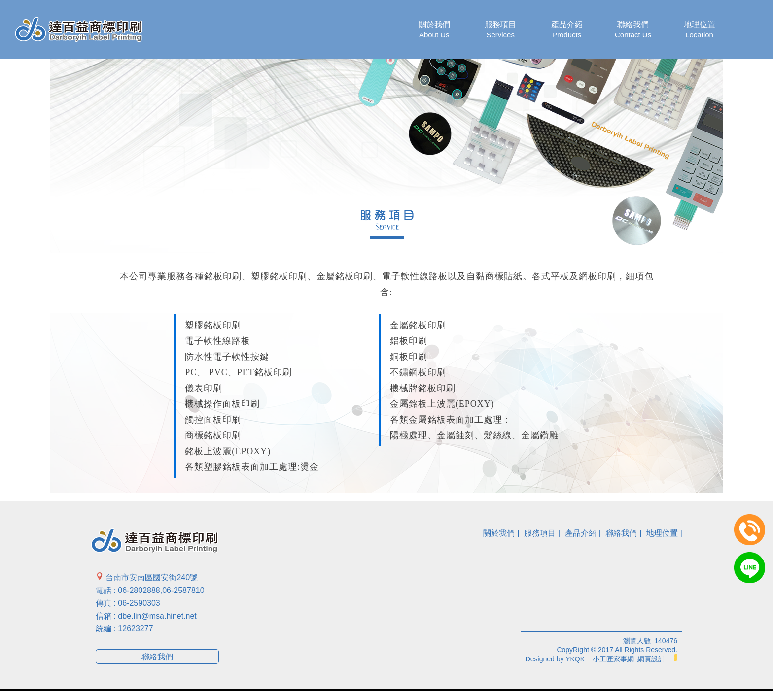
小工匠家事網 (613, 659)
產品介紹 (567, 30)
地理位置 (700, 30)
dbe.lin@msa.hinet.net (157, 616)
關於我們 (434, 30)
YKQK (575, 659)
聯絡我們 (633, 30)
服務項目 (500, 30)
